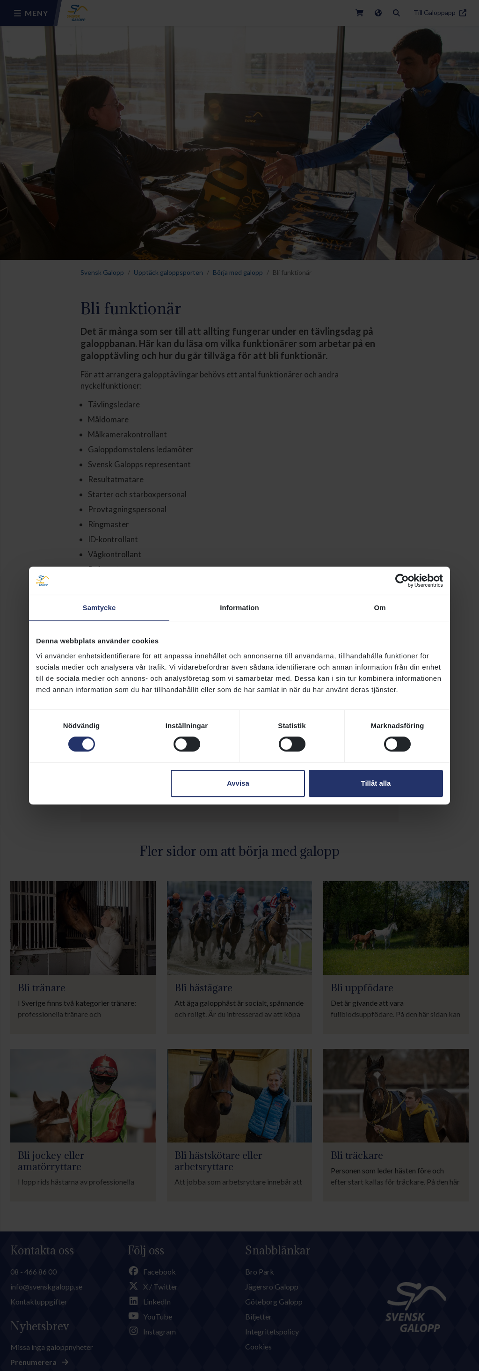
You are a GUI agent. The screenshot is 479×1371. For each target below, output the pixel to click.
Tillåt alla (376, 783)
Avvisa (238, 783)
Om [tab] (379, 608)
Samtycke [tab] (99, 608)
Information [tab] (239, 608)
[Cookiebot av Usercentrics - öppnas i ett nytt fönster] (402, 581)
